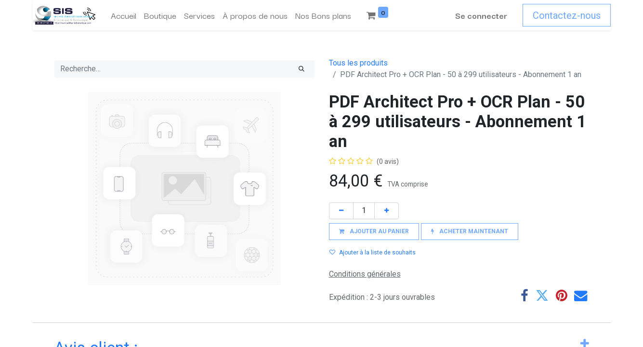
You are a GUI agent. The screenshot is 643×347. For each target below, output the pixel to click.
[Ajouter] (386, 210)
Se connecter (481, 15)
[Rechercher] (302, 69)
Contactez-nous (567, 15)
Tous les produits (358, 62)
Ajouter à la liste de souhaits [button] (372, 252)
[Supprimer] (341, 210)
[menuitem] (123, 15)
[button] (374, 231)
